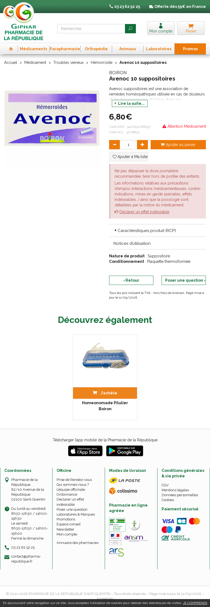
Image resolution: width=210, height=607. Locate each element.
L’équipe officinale (71, 489)
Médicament (35, 62)
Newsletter (65, 529)
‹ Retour (131, 280)
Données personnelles (180, 495)
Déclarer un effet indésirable (144, 212)
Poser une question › (185, 280)
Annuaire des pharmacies (77, 543)
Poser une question (72, 509)
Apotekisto (105, 599)
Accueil (10, 62)
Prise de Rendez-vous (74, 480)
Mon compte (67, 534)
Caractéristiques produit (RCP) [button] (144, 230)
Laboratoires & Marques (76, 514)
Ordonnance (67, 494)
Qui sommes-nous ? (73, 485)
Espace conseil (69, 524)
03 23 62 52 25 (23, 547)
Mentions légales (175, 490)
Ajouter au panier (178, 144)
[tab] (157, 230)
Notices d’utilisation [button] (132, 243)
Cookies (168, 500)
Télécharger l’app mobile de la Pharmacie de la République (105, 440)
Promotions (66, 519)
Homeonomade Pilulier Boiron (105, 406)
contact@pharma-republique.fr (26, 558)
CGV (165, 485)
